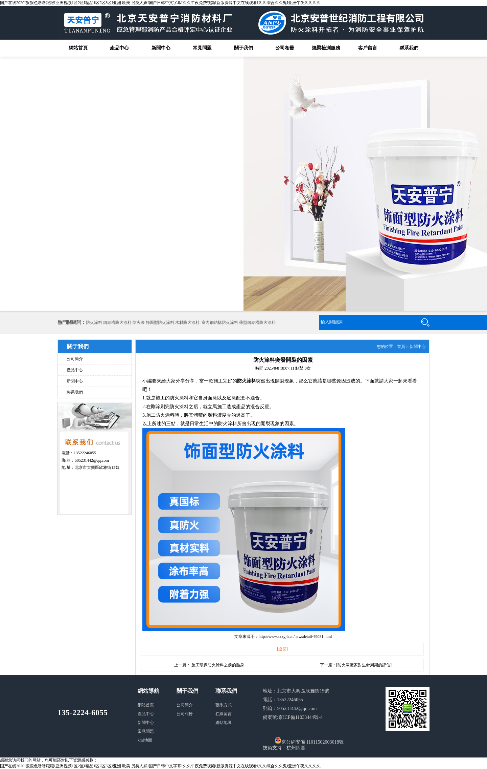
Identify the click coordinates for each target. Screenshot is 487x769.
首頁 (401, 346)
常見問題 (202, 47)
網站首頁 (78, 47)
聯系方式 (223, 705)
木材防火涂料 (187, 322)
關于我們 (243, 47)
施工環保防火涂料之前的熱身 (217, 665)
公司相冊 (284, 47)
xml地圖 (145, 740)
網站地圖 (223, 722)
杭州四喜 (295, 747)
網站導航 (148, 691)
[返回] (282, 649)
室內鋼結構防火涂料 (220, 322)
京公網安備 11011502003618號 (309, 740)
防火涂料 (94, 322)
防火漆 (139, 322)
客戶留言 (367, 47)
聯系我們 (408, 47)
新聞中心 (161, 47)
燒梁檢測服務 (326, 47)
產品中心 (119, 47)
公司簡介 (75, 358)
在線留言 (223, 713)
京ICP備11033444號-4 (300, 717)
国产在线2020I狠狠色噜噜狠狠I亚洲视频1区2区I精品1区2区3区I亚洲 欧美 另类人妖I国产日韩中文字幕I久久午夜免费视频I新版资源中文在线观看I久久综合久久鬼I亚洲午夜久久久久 (160, 2)
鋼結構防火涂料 (117, 322)
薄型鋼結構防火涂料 (257, 322)
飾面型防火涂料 (160, 322)
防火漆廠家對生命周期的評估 (364, 665)
